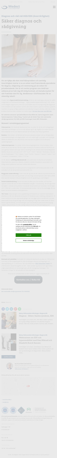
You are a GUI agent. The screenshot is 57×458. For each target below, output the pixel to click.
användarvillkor (27, 224)
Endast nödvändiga (28, 240)
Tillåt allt (28, 235)
